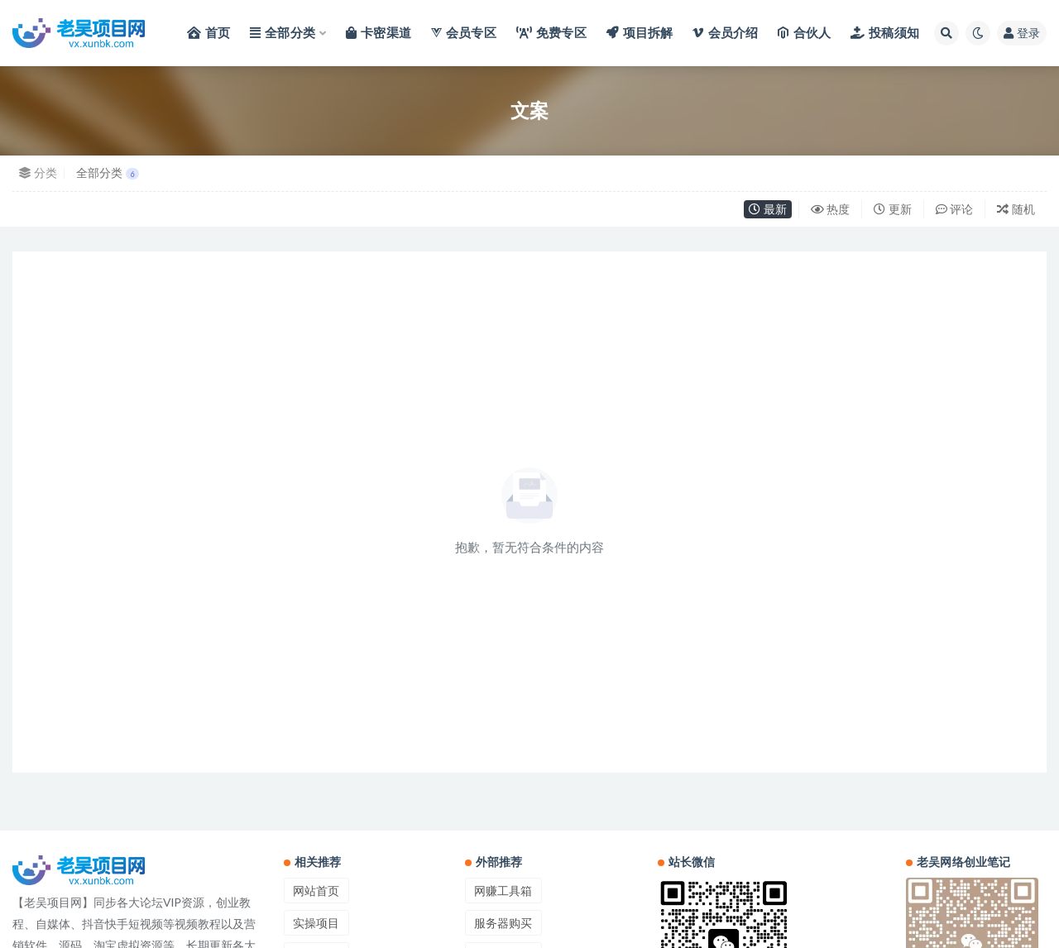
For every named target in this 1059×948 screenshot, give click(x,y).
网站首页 (316, 890)
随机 (1016, 209)
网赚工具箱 (503, 890)
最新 (768, 209)
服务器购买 (503, 923)
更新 (893, 209)
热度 (831, 209)
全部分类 (107, 172)
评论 (955, 209)
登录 (1022, 33)
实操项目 (316, 923)
